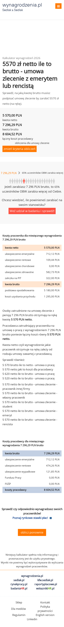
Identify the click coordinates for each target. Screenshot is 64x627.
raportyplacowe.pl (45, 584)
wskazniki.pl (45, 588)
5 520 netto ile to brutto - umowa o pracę (28, 378)
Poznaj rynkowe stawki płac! (30, 518)
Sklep (19, 602)
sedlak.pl (18, 580)
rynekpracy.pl (19, 584)
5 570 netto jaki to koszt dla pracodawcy (27, 369)
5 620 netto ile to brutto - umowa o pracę (28, 374)
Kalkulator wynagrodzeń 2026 (21, 58)
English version (45, 615)
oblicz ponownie (32, 532)
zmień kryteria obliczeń (19, 149)
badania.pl (19, 588)
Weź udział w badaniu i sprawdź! (32, 211)
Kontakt (45, 602)
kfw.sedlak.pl (45, 580)
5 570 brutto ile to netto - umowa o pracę (28, 365)
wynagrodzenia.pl (32, 576)
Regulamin (18, 615)
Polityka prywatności (45, 609)
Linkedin (32, 619)
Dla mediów (18, 609)
